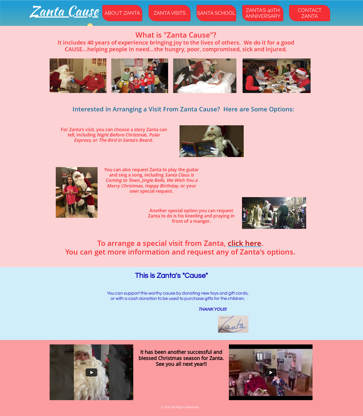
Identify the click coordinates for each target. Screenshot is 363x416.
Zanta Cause (64, 11)
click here (244, 243)
